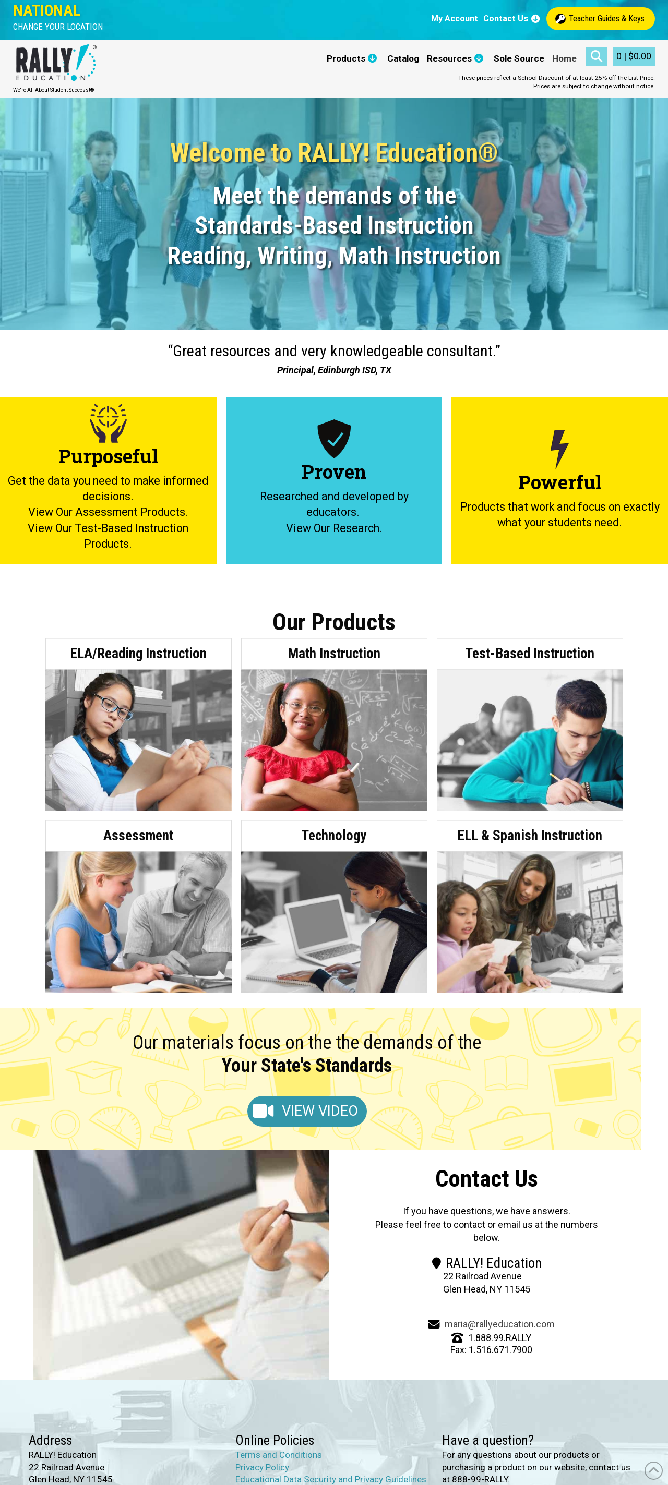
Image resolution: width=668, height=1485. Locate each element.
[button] (58, 26)
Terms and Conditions (278, 1455)
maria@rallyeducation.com (500, 1324)
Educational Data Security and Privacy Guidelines (330, 1480)
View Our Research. (334, 528)
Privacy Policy (262, 1467)
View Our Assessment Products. (108, 512)
